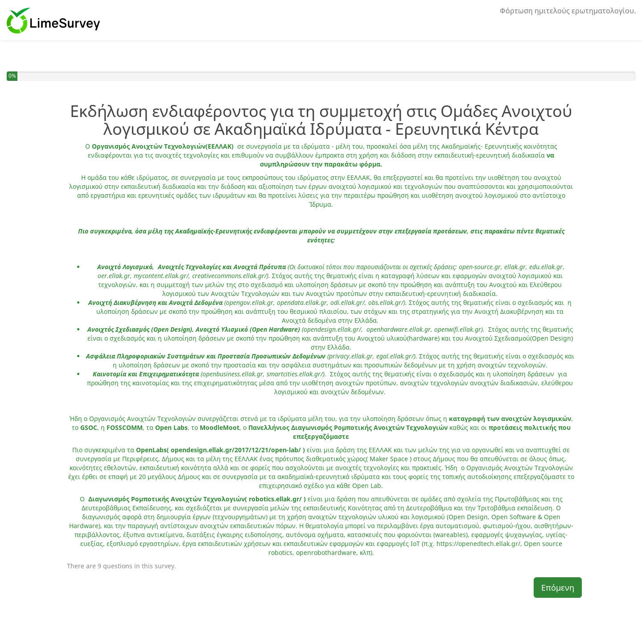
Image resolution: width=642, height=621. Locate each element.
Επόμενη (557, 587)
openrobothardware (325, 552)
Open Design (468, 517)
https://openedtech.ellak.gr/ (478, 543)
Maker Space (389, 458)
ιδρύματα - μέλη (325, 146)
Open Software (513, 517)
